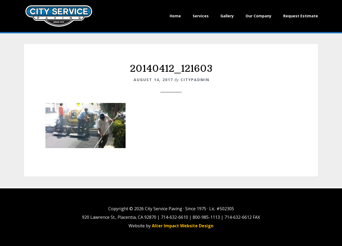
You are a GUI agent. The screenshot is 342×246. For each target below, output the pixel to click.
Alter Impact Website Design (182, 226)
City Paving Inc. (59, 16)
